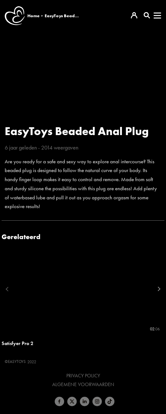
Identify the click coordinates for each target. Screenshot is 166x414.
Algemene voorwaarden (83, 384)
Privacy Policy (83, 376)
